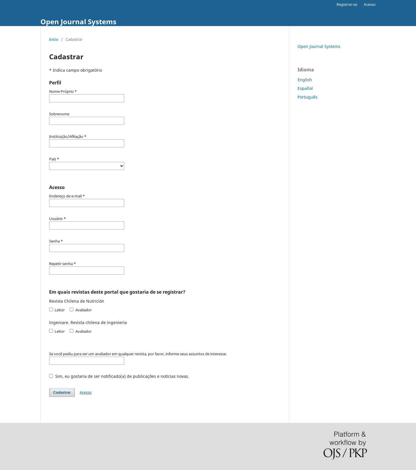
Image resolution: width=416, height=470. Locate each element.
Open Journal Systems (78, 21)
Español (305, 88)
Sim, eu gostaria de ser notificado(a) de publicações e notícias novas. (119, 376)
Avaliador (80, 309)
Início (53, 39)
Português (307, 97)
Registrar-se (347, 4)
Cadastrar (62, 392)
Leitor (57, 309)
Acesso (370, 4)
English (305, 79)
